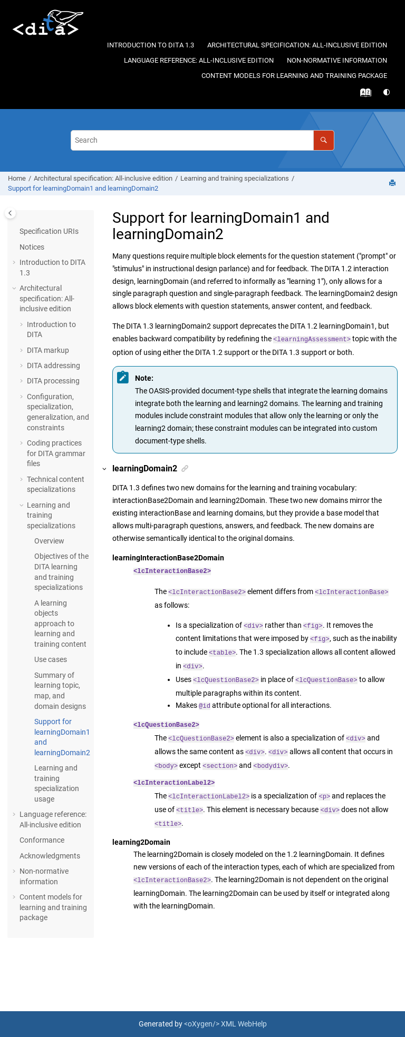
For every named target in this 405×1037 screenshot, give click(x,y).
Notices (32, 247)
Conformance (42, 840)
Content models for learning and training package (294, 76)
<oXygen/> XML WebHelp (225, 1024)
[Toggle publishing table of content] (10, 213)
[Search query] (202, 140)
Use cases (50, 659)
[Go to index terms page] (367, 95)
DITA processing (53, 381)
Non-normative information (337, 60)
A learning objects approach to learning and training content (60, 623)
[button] (15, 263)
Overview (49, 541)
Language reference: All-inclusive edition (199, 60)
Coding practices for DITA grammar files (56, 453)
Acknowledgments (50, 856)
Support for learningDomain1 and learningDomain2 (83, 188)
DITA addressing (53, 365)
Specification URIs (49, 231)
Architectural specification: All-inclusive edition (297, 45)
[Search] (323, 140)
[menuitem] (150, 45)
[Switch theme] (387, 92)
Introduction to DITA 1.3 (150, 45)
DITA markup (48, 350)
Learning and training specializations (234, 178)
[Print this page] (393, 183)
